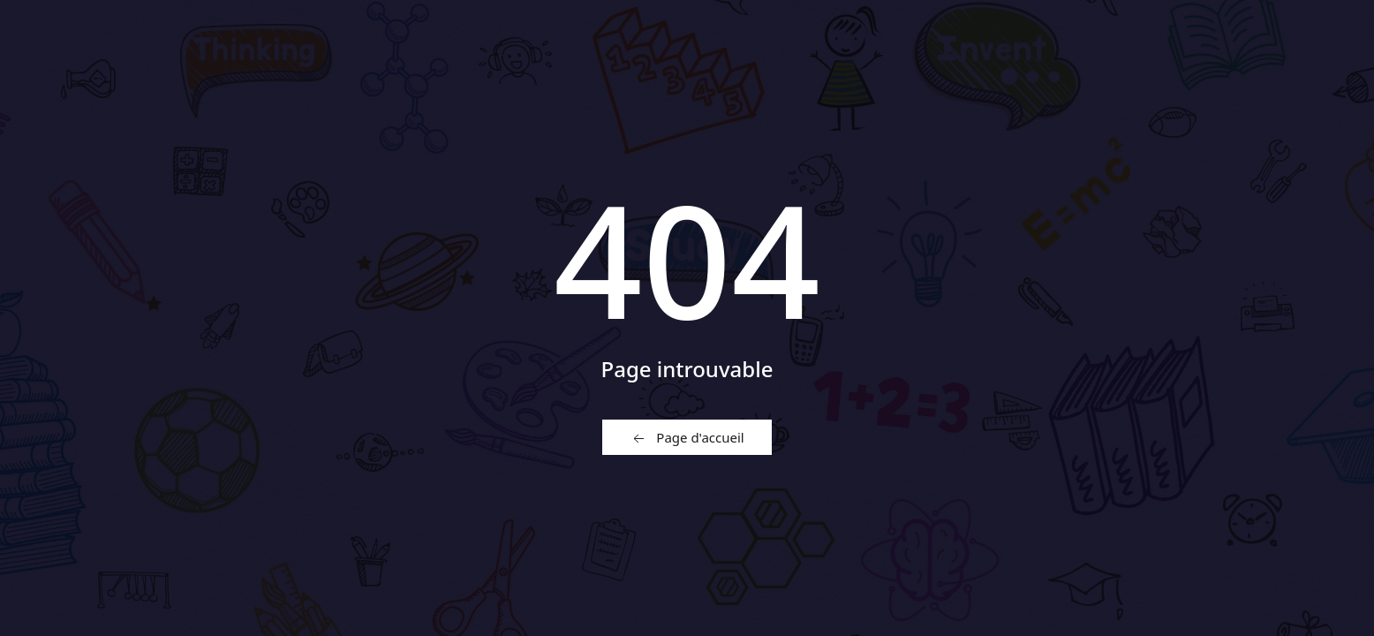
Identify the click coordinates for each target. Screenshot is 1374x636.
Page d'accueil (687, 438)
